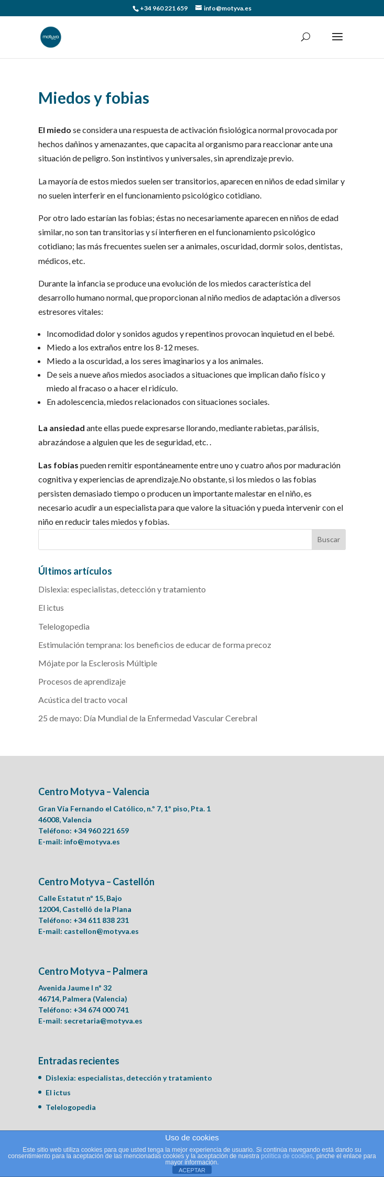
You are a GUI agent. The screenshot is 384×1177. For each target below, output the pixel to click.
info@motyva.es (92, 841)
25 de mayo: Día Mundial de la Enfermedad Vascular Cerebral (147, 718)
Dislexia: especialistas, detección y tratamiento (122, 589)
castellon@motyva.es (101, 931)
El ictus (51, 607)
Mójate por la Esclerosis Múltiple (97, 663)
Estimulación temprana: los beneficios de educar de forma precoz (154, 645)
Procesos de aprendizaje (82, 681)
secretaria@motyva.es (103, 1020)
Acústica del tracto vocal (82, 700)
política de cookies (287, 1156)
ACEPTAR (192, 1170)
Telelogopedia (64, 626)
